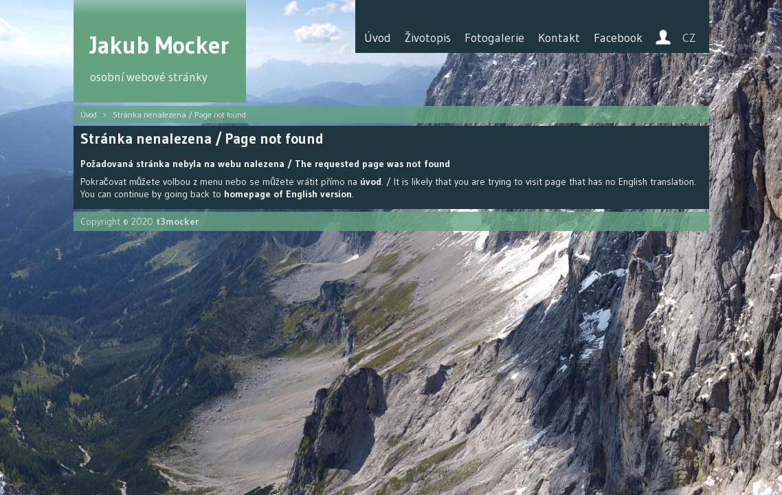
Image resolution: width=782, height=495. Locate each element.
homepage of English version (288, 194)
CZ (689, 37)
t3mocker (177, 221)
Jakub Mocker (160, 45)
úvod (370, 181)
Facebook (618, 37)
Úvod (377, 37)
